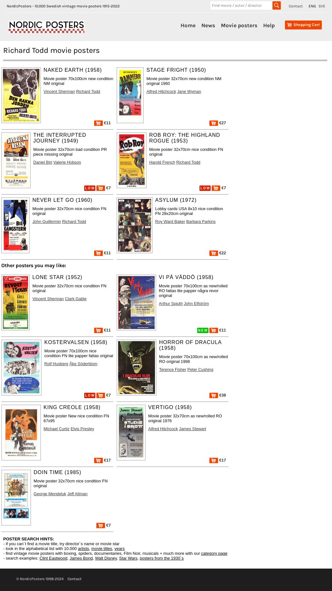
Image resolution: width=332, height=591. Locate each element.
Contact (296, 6)
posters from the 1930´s (162, 558)
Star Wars (128, 558)
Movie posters (239, 25)
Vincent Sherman (59, 91)
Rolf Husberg (56, 363)
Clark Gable (76, 298)
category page (214, 553)
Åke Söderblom (83, 363)
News (208, 25)
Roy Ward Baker (170, 221)
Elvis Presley (82, 428)
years (120, 548)
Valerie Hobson (67, 162)
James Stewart (192, 428)
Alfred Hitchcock (161, 91)
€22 (217, 252)
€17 (102, 460)
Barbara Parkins (201, 221)
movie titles (101, 548)
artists (83, 548)
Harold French (162, 162)
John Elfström (196, 303)
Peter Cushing (200, 369)
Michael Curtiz (56, 428)
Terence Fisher (172, 369)
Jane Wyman (189, 91)
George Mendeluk (50, 493)
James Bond (81, 558)
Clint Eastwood (53, 558)
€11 (102, 122)
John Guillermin (46, 221)
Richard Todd (88, 91)
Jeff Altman (77, 493)
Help (269, 25)
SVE (322, 6)
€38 (217, 395)
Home (188, 25)
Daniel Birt (42, 162)
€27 (217, 122)
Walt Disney (106, 558)
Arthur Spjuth (171, 303)
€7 (103, 187)
